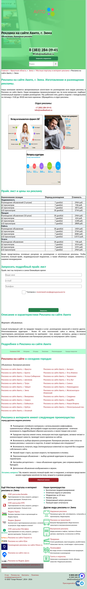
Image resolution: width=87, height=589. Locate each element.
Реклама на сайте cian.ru (18, 553)
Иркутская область (18, 70)
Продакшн (54, 539)
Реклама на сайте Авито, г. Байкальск (17, 403)
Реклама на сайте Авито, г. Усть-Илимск (60, 372)
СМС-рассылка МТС (16, 503)
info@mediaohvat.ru (43, 110)
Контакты (25, 575)
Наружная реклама (58, 511)
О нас (7, 575)
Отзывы (35, 351)
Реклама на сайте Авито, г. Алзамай (16, 410)
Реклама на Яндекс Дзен (18, 560)
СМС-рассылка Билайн (18, 494)
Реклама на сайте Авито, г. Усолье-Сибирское (20, 376)
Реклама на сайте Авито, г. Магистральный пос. (64, 407)
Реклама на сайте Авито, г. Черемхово (60, 376)
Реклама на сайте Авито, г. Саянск (58, 383)
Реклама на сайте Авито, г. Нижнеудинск (61, 387)
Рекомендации (57, 351)
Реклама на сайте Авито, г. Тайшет (16, 387)
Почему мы (15, 575)
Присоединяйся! (69, 583)
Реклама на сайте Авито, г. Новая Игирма (61, 403)
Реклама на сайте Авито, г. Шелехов (16, 380)
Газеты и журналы (58, 556)
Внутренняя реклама (59, 528)
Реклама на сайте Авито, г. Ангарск (59, 369)
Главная (4, 70)
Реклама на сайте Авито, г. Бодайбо (59, 400)
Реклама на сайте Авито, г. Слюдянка (59, 396)
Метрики (26, 351)
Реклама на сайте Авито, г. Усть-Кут (59, 380)
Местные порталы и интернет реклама (52, 70)
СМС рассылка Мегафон (18, 529)
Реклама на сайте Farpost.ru (20, 537)
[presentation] (43, 301)
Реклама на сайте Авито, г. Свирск (16, 400)
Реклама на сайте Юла (17, 541)
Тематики (45, 351)
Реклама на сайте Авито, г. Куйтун (15, 407)
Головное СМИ (15, 351)
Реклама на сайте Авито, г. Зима (15, 390)
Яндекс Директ (14, 520)
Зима (31, 70)
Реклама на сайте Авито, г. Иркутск (16, 369)
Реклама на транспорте (60, 520)
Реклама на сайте (13, 359)
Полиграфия (55, 548)
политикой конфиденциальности (51, 292)
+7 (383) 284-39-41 (43, 107)
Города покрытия (71, 351)
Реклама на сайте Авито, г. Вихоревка (17, 396)
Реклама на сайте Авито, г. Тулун (15, 383)
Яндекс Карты (14, 511)
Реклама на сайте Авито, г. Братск (15, 372)
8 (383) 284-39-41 (75, 577)
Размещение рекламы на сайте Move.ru (25, 545)
